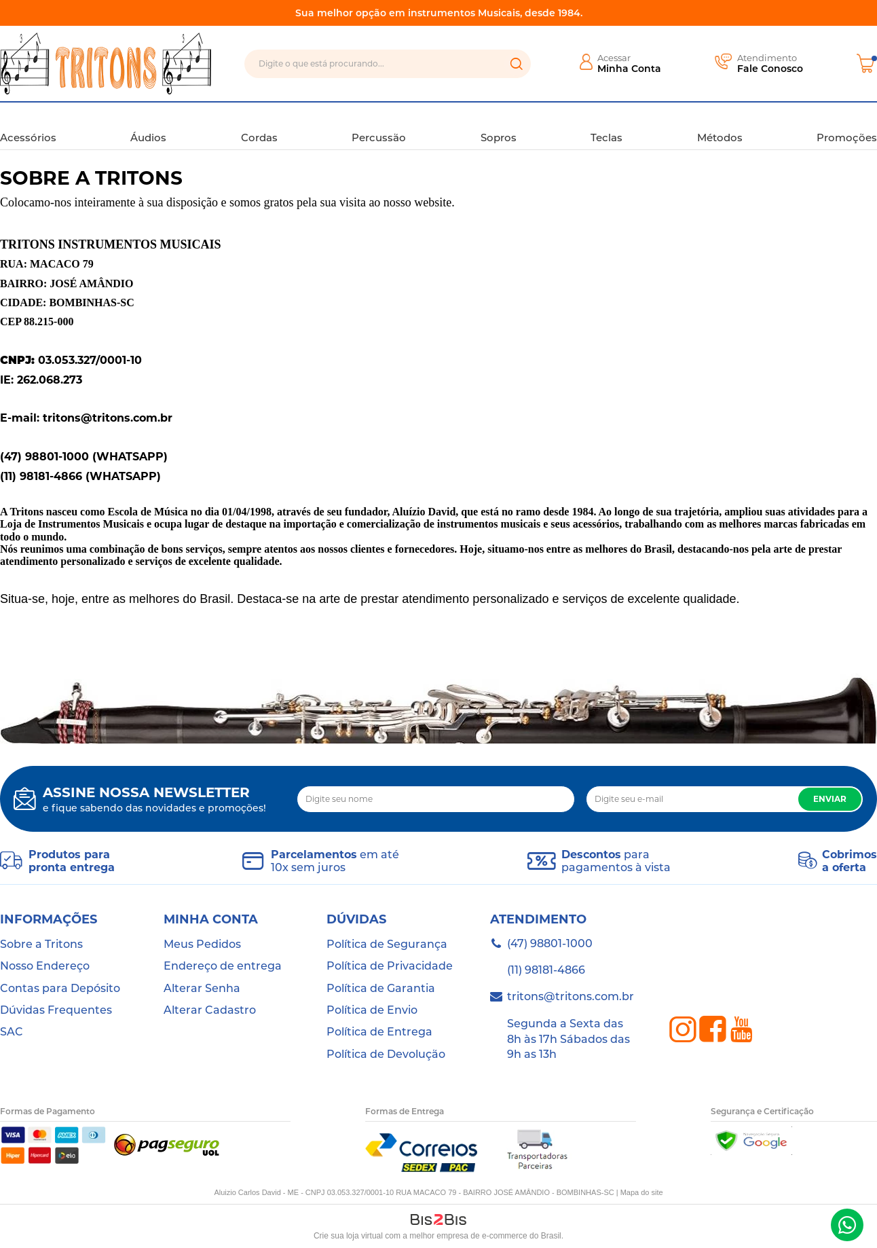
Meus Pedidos (202, 944)
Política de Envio (371, 1010)
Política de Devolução (385, 1054)
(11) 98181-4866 (546, 969)
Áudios (148, 125)
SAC (11, 1031)
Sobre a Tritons (41, 944)
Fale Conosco (770, 68)
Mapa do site (641, 1192)
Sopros (499, 125)
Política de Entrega (379, 1031)
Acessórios (28, 125)
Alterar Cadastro (210, 1010)
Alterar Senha (202, 988)
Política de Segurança (386, 944)
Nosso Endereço (45, 965)
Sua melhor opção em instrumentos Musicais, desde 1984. (438, 13)
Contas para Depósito (60, 988)
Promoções (847, 125)
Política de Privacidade (389, 965)
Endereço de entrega (223, 965)
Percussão (379, 125)
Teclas (606, 125)
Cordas (259, 125)
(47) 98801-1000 (847, 1225)
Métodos (720, 125)
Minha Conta (629, 68)
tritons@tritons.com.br (570, 996)
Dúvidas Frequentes (56, 1010)
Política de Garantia (380, 988)
